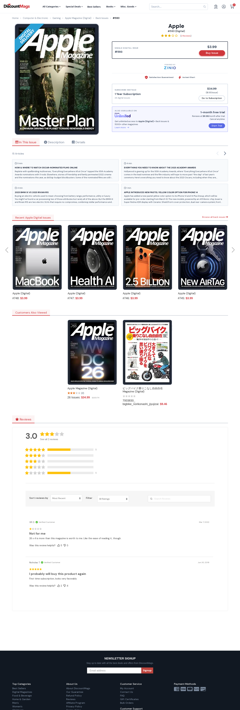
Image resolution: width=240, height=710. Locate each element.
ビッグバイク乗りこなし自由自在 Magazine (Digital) (143, 390)
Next (233, 250)
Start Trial (217, 125)
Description (54, 142)
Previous (7, 250)
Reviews (23, 419)
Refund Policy (74, 695)
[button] (63, 449)
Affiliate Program (75, 702)
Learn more (122, 127)
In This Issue (25, 142)
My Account (127, 688)
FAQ (122, 695)
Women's (17, 706)
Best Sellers (19, 688)
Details (78, 142)
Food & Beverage (22, 695)
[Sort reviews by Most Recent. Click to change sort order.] (66, 498)
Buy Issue (212, 53)
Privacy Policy (74, 706)
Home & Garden (21, 699)
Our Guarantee (74, 692)
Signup (147, 670)
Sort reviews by (38, 498)
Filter (89, 498)
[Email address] (114, 670)
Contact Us (126, 692)
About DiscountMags (78, 688)
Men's (15, 702)
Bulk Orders (126, 702)
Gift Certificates (129, 699)
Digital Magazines (22, 692)
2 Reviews (186, 35)
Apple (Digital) (21, 293)
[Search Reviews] (179, 498)
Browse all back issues (215, 217)
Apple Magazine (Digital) (82, 388)
